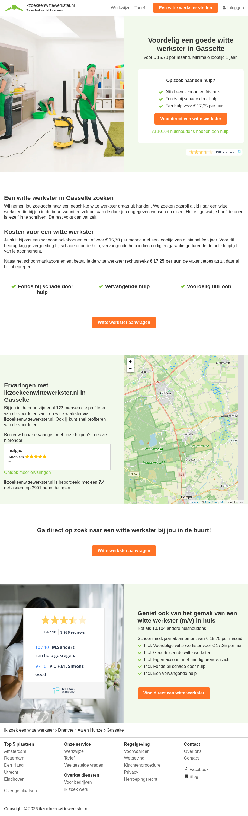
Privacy (131, 772)
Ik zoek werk (76, 789)
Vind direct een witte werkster (190, 118)
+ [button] (130, 361)
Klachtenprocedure (142, 765)
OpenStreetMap (215, 502)
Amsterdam (15, 751)
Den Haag (14, 765)
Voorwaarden (137, 751)
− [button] (130, 369)
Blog (193, 776)
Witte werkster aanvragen (124, 322)
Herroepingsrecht (140, 779)
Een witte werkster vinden (185, 7)
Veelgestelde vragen (83, 765)
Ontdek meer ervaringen (27, 472)
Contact (191, 758)
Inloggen (233, 7)
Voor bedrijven (78, 782)
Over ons (193, 751)
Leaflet (195, 502)
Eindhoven (14, 779)
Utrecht (11, 772)
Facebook (198, 769)
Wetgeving (134, 758)
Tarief (139, 7)
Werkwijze (121, 7)
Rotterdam (14, 758)
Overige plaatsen (20, 790)
